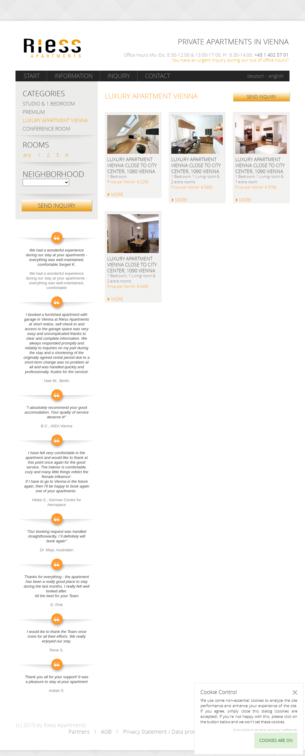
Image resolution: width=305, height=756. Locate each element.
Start (32, 76)
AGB (106, 731)
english (276, 76)
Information (74, 76)
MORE (117, 194)
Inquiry (119, 76)
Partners (79, 731)
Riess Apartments (52, 48)
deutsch (255, 76)
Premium (34, 111)
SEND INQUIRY (261, 97)
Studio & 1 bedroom (49, 103)
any (27, 154)
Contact (157, 76)
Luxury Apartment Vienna (55, 120)
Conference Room (46, 128)
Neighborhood (53, 174)
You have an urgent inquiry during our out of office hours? (230, 60)
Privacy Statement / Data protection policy (174, 731)
